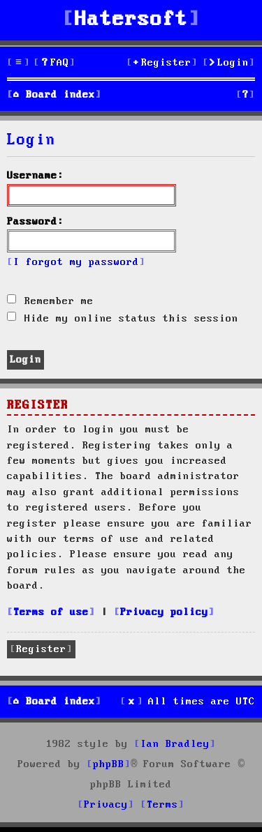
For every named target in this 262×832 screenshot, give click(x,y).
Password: (35, 221)
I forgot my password (76, 262)
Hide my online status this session (122, 318)
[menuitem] (54, 63)
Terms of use (51, 612)
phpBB (108, 764)
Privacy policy (164, 612)
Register (41, 649)
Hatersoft (131, 19)
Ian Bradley (175, 744)
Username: (35, 175)
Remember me (50, 301)
